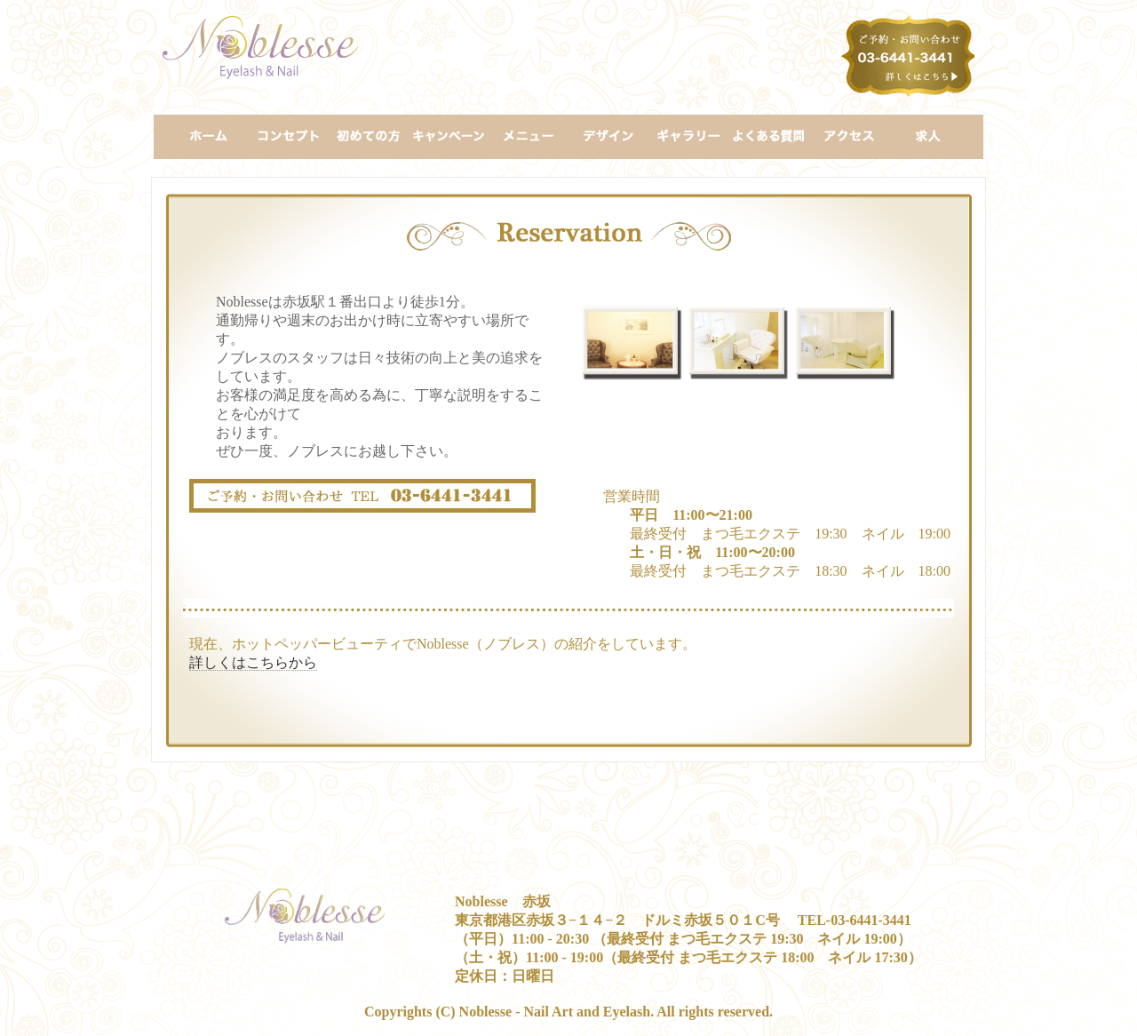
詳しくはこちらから (253, 662)
